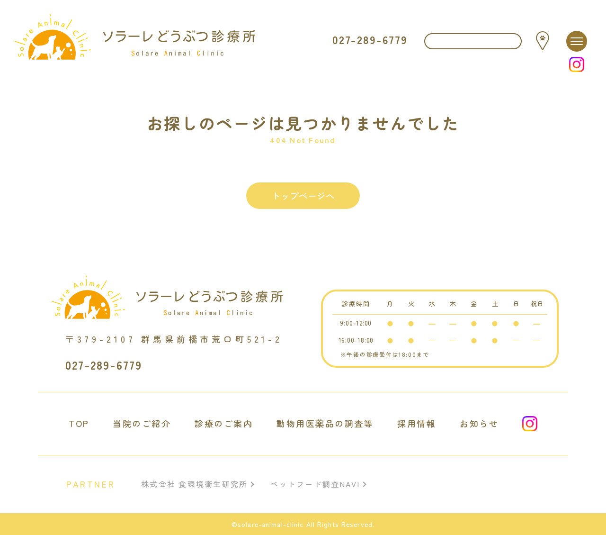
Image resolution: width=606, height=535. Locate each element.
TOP (79, 423)
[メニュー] (576, 41)
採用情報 (416, 423)
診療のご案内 (224, 423)
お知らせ (479, 423)
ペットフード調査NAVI (315, 484)
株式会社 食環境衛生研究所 (194, 484)
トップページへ (303, 195)
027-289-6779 (370, 39)
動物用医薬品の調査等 (325, 423)
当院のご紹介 (142, 423)
